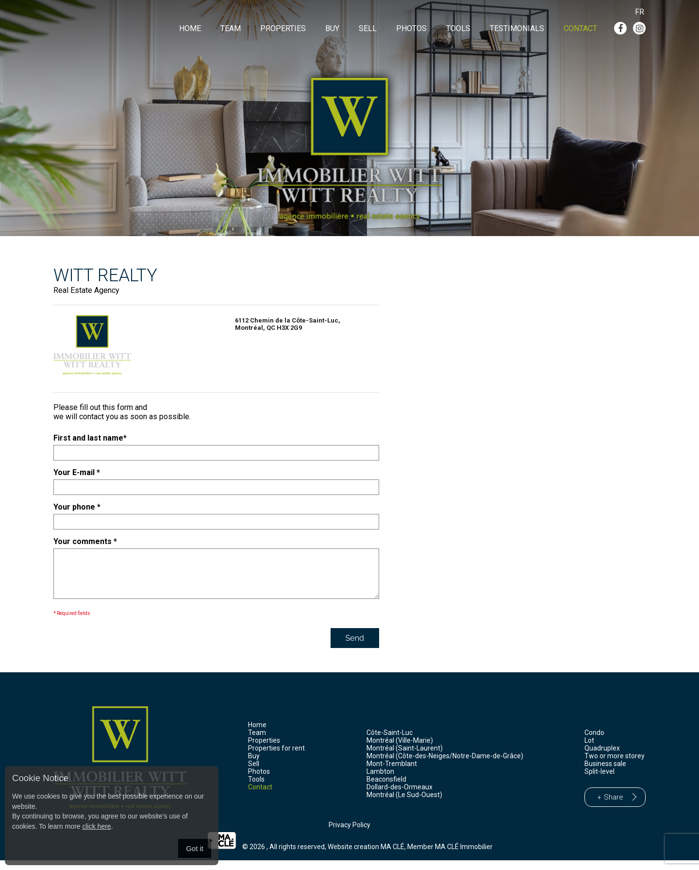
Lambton (380, 781)
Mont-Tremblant (391, 773)
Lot (589, 750)
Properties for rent (276, 758)
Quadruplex (602, 758)
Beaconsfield (386, 789)
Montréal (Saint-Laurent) (404, 758)
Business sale (605, 773)
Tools (458, 28)
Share (613, 806)
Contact (580, 28)
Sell (368, 28)
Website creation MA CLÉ (366, 856)
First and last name (90, 438)
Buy (332, 28)
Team (230, 28)
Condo (594, 742)
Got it (194, 848)
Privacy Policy (349, 834)
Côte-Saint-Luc (389, 742)
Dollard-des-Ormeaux (399, 797)
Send (355, 647)
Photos (411, 28)
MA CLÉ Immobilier (464, 856)
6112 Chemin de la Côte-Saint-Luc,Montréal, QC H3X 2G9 (287, 324)
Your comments (85, 541)
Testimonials (517, 28)
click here (96, 826)
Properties (283, 28)
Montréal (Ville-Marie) (399, 750)
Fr (639, 12)
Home (190, 28)
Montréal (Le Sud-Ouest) (404, 804)
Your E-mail (76, 472)
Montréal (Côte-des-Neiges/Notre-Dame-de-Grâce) (444, 765)
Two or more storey (614, 765)
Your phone (76, 507)
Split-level (599, 781)
